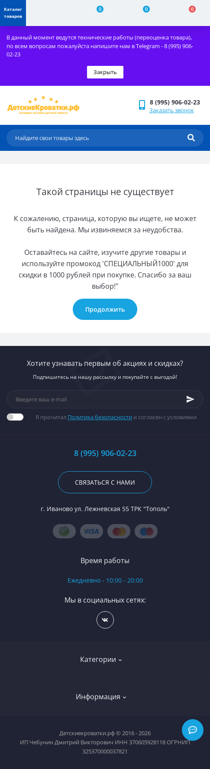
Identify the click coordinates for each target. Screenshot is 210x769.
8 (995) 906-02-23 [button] (105, 453)
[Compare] (95, 13)
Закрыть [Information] (105, 72)
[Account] (49, 13)
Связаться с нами (105, 482)
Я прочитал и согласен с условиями (116, 417)
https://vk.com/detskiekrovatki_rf (105, 620)
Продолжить (105, 309)
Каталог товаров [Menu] (13, 12)
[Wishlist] (141, 13)
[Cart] (187, 13)
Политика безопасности (100, 417)
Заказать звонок (171, 110)
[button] (176, 102)
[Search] (191, 138)
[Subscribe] (191, 399)
